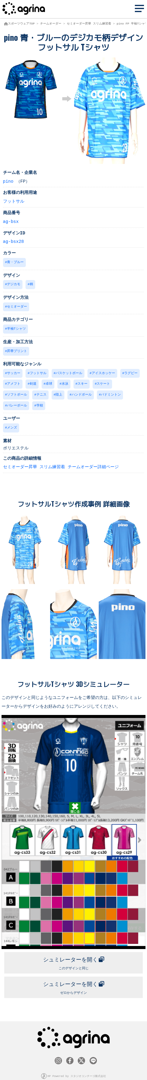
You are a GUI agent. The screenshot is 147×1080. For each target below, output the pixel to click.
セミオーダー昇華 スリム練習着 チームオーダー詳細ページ (61, 463)
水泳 (65, 381)
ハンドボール (82, 392)
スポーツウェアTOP (21, 23)
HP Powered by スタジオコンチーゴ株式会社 (76, 1070)
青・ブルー (15, 261)
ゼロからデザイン (73, 982)
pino (8, 181)
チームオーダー (50, 23)
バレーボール (17, 402)
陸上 (59, 392)
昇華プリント (17, 349)
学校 (39, 402)
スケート (103, 381)
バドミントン (111, 392)
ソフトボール (17, 392)
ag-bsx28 (13, 241)
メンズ (12, 424)
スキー (82, 381)
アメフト (13, 381)
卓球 (49, 381)
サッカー (13, 371)
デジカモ (13, 283)
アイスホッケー (103, 371)
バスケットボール (69, 371)
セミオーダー (17, 305)
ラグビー (131, 371)
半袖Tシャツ (16, 327)
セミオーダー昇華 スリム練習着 (89, 23)
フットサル (13, 201)
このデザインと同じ (73, 958)
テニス (41, 392)
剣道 (33, 381)
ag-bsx (11, 221)
